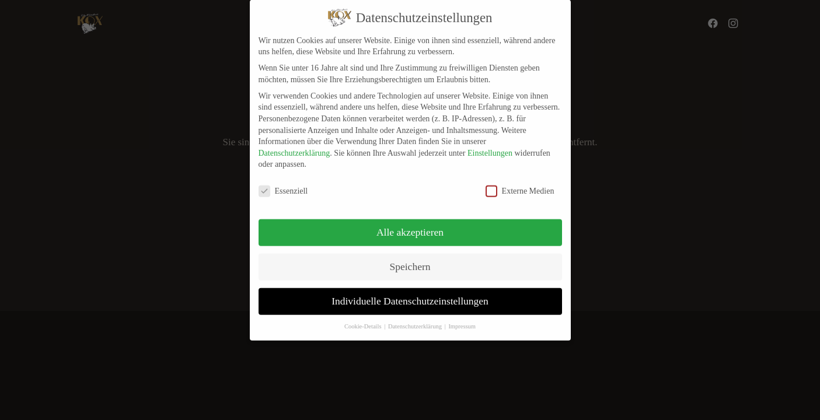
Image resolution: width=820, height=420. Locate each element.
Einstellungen (489, 147)
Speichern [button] (410, 261)
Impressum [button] (462, 320)
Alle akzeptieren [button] (410, 226)
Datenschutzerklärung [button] (416, 320)
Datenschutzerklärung (294, 147)
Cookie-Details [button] (363, 320)
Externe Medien (520, 185)
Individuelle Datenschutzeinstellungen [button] (410, 295)
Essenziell (283, 185)
